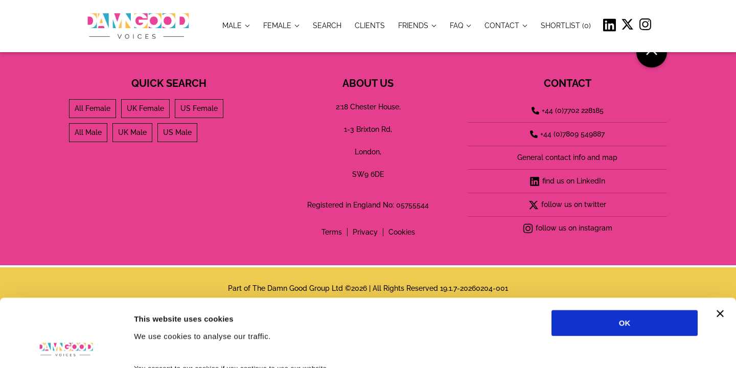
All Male (88, 132)
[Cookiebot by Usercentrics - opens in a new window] (66, 348)
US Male (177, 132)
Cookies (401, 232)
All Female (92, 108)
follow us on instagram (567, 228)
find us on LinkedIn (567, 181)
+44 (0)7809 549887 (567, 134)
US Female (199, 108)
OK (625, 259)
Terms (331, 232)
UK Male (132, 132)
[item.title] (327, 25)
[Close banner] (720, 250)
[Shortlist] (566, 25)
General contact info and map (567, 157)
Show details (536, 347)
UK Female (145, 108)
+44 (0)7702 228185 (568, 110)
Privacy (365, 232)
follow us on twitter (567, 205)
